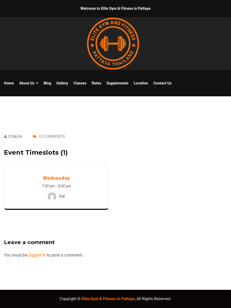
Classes (80, 83)
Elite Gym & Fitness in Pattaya (108, 298)
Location (141, 83)
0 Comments (49, 136)
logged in (37, 255)
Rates (96, 83)
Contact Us (162, 83)
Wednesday (56, 178)
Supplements (117, 83)
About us (26, 83)
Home (9, 83)
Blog (47, 83)
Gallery (62, 83)
